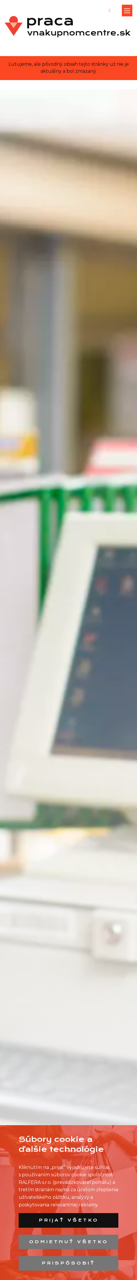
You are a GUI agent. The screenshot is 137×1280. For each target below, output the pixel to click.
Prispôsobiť (68, 1263)
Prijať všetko (69, 1220)
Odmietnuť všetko (68, 1241)
